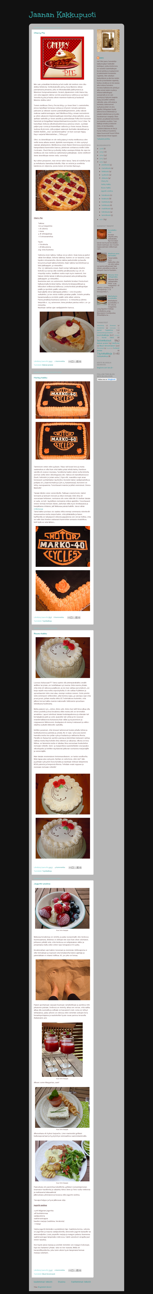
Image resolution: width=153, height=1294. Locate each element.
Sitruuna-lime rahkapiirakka (113, 276)
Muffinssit (115, 343)
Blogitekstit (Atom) (44, 1287)
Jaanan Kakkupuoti (62, 14)
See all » (110, 368)
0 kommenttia (60, 1270)
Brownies (113, 325)
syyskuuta (105, 175)
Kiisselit (117, 335)
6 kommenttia (59, 617)
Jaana (101, 58)
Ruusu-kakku (40, 633)
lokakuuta (105, 171)
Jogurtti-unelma (42, 884)
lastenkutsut (104, 340)
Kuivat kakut (108, 338)
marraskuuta (106, 168)
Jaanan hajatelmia (105, 330)
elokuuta (105, 178)
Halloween (113, 328)
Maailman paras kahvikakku (113, 255)
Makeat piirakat (47, 365)
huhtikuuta (106, 205)
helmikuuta (106, 212)
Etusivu (61, 1282)
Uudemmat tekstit (43, 1282)
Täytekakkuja (47, 621)
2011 (101, 219)
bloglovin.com (102, 368)
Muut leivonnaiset (48, 1274)
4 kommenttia (60, 867)
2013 (102, 159)
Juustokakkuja (103, 335)
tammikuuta (106, 215)
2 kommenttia (60, 361)
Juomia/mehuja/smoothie (105, 333)
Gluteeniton (100, 328)
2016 (102, 149)
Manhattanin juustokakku (112, 297)
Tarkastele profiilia (103, 139)
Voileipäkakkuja (102, 356)
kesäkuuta (105, 199)
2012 (102, 162)
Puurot (108, 348)
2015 (102, 152)
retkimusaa (39, 509)
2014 (102, 155)
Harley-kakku (40, 377)
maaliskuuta (106, 209)
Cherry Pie (39, 33)
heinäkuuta (106, 195)
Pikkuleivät (100, 348)
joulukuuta (106, 165)
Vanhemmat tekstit (81, 1282)
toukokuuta (106, 202)
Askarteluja (100, 325)
